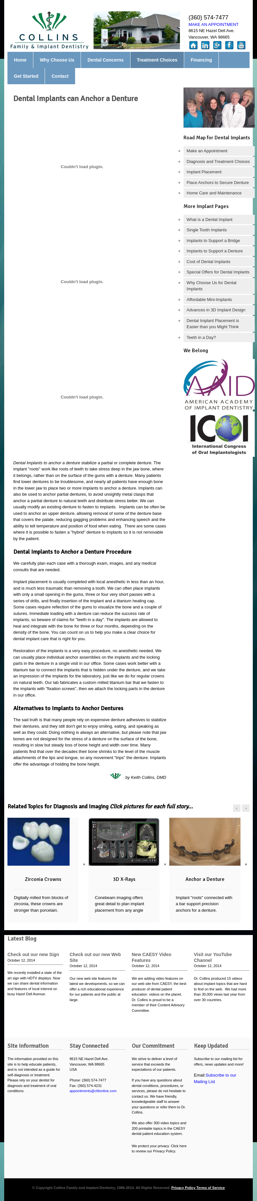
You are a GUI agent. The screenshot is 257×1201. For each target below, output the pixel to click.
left (236, 808)
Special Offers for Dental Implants (218, 272)
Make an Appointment (207, 150)
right (246, 808)
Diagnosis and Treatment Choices (218, 161)
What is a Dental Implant (210, 219)
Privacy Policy (183, 1188)
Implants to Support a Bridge (213, 240)
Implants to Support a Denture (215, 250)
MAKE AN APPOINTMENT (213, 24)
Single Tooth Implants (207, 229)
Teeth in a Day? (201, 337)
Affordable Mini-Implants (209, 299)
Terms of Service (210, 1188)
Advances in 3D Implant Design (216, 309)
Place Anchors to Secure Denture (218, 182)
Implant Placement (204, 171)
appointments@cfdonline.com (93, 1091)
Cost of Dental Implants (208, 261)
